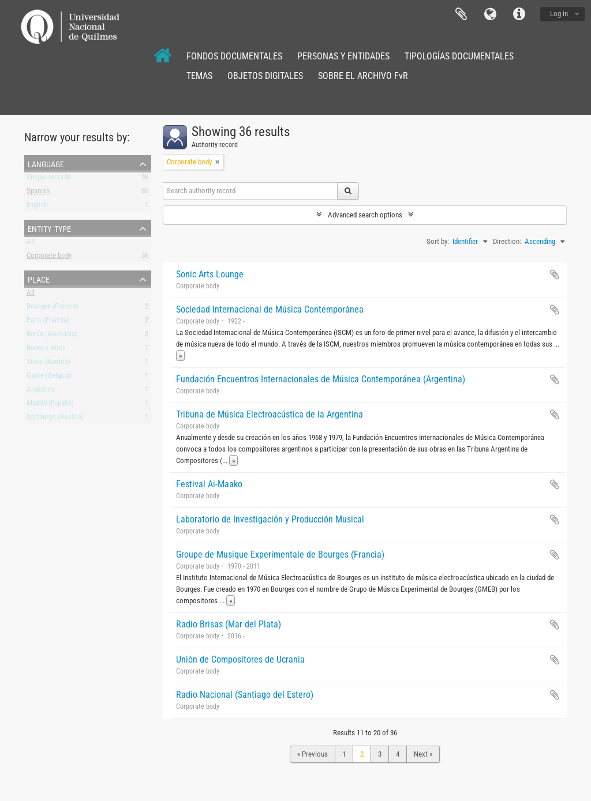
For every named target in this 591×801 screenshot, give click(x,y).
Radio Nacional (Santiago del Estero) (244, 694)
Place (39, 278)
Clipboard (461, 14)
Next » (423, 754)
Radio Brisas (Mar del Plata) (228, 624)
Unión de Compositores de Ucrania (240, 659)
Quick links (518, 14)
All (31, 243)
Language (490, 14)
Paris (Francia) (48, 322)
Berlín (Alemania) (52, 336)
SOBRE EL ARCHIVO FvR (363, 75)
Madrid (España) (50, 405)
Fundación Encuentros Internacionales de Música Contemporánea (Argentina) (320, 379)
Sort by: (438, 241)
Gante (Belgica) (49, 377)
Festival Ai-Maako (209, 484)
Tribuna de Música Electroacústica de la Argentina (269, 414)
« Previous (312, 754)
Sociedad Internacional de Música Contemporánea (270, 309)
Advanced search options (365, 214)
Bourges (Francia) (52, 308)
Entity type (49, 228)
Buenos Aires (46, 349)
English (37, 206)
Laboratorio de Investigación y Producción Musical (270, 519)
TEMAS (199, 75)
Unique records (49, 179)
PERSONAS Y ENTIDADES (343, 56)
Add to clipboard (554, 274)
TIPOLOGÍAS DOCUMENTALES (459, 56)
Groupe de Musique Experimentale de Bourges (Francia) (280, 554)
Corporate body (49, 257)
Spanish (38, 193)
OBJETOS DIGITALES (265, 75)
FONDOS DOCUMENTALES (234, 56)
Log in (559, 13)
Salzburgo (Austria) (55, 419)
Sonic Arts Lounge (210, 274)
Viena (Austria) (48, 363)
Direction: (507, 241)
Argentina (41, 391)
